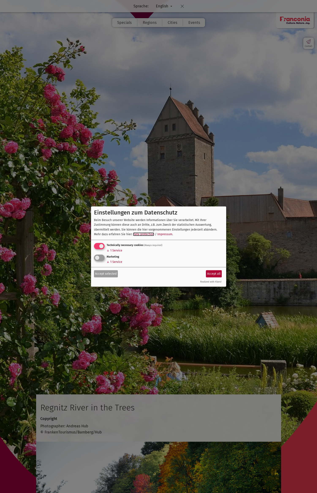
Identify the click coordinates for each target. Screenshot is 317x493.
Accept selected (106, 274)
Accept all (213, 274)
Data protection (143, 234)
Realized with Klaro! (211, 281)
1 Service (114, 250)
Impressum (164, 234)
